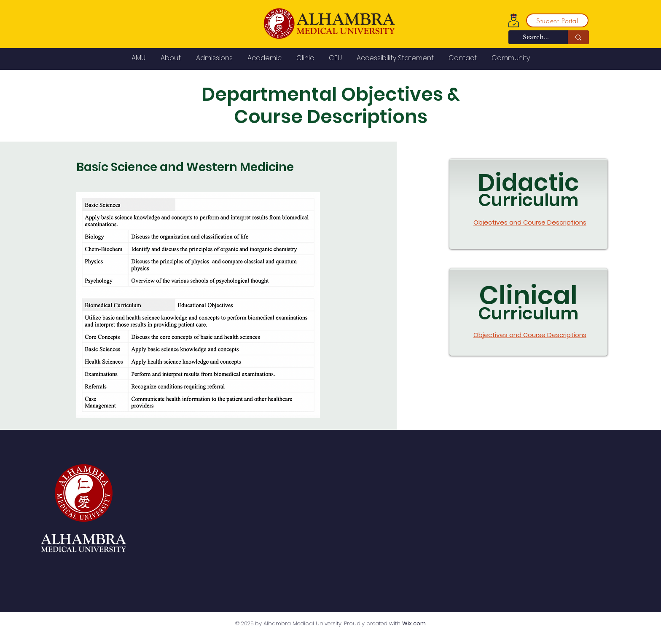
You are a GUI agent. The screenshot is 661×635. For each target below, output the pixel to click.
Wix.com (414, 623)
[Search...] (535, 37)
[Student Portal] (557, 20)
